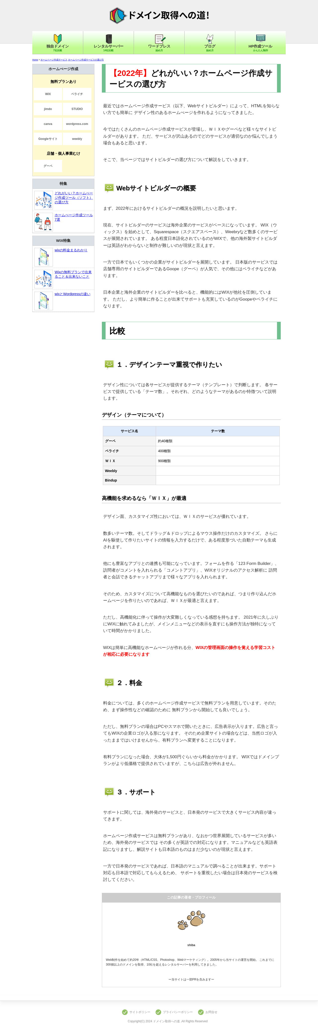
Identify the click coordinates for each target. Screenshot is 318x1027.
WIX (48, 94)
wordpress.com (77, 124)
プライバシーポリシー (178, 1012)
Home (35, 59)
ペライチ (77, 94)
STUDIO (77, 109)
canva (48, 124)
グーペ (47, 166)
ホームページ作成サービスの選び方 (86, 59)
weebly (77, 139)
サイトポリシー (139, 1012)
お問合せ (211, 1012)
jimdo (48, 109)
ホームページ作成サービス (53, 59)
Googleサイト (47, 139)
